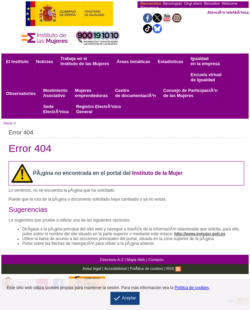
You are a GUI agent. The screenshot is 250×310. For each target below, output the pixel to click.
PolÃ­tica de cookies (146, 268)
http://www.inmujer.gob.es (199, 233)
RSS (173, 268)
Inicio (8, 123)
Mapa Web (136, 260)
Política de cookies (192, 287)
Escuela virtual (206, 77)
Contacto (156, 260)
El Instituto (17, 61)
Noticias (44, 61)
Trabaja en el (84, 61)
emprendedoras (91, 93)
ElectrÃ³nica (56, 109)
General (98, 109)
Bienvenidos (150, 3)
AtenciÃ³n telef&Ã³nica (228, 12)
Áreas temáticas (133, 61)
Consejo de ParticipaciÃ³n (190, 93)
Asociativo (55, 93)
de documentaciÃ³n (135, 93)
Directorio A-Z (111, 260)
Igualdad (205, 61)
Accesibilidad (115, 268)
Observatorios (21, 93)
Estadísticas (170, 61)
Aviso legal (92, 268)
